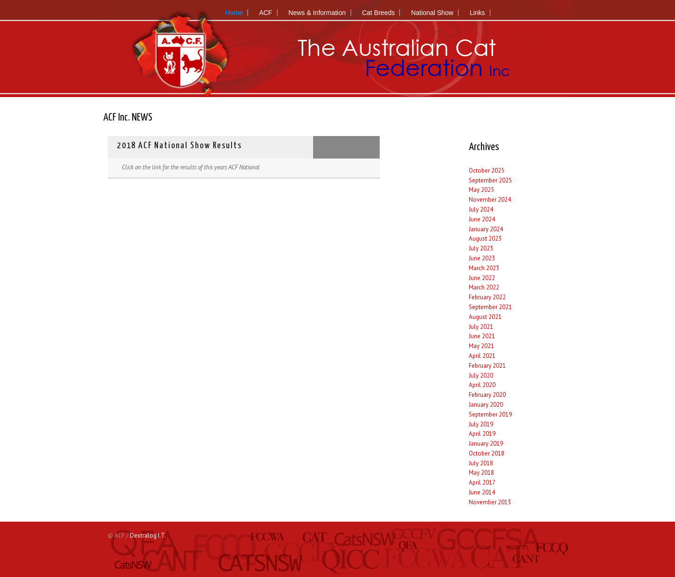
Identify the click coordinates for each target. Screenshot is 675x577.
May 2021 (481, 346)
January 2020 (486, 405)
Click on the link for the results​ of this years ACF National (191, 167)
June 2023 (482, 258)
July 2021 (481, 327)
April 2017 (482, 482)
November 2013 (490, 502)
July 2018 (481, 463)
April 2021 (482, 356)
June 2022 (482, 278)
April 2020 (482, 385)
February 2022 (487, 297)
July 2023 (481, 248)
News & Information (316, 12)
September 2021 (490, 307)
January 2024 (486, 229)
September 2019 (490, 414)
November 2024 (490, 200)
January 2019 (486, 444)
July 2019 (481, 424)
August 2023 (485, 239)
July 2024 (481, 209)
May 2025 (481, 190)
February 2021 (487, 366)
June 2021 (482, 336)
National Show (432, 12)
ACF (265, 12)
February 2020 (487, 395)
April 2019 (482, 434)
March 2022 (484, 287)
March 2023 (484, 268)
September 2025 (490, 180)
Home (234, 12)
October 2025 (486, 171)
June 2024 (482, 219)
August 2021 (485, 317)
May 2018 (481, 473)
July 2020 (481, 376)
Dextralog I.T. (148, 535)
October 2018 (486, 453)
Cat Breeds (378, 12)
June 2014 (482, 492)
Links (477, 12)
